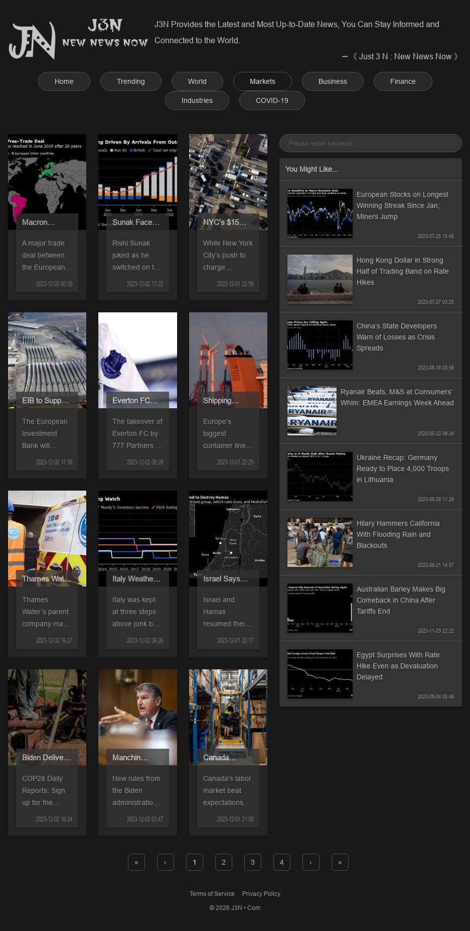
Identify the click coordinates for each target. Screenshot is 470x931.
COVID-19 (272, 100)
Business (333, 81)
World (197, 81)
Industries (197, 100)
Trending (131, 81)
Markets (262, 81)
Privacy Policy (261, 893)
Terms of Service (212, 893)
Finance (403, 81)
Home (64, 81)
